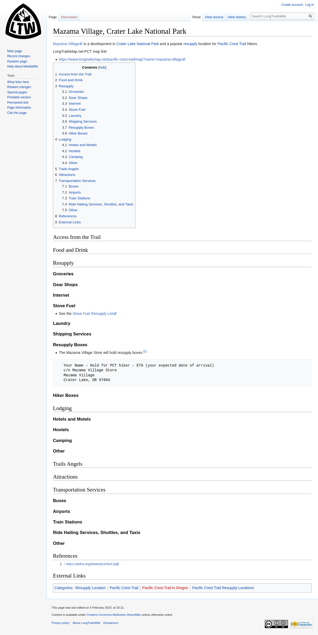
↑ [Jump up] (64, 564)
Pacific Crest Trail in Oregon (165, 588)
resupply (190, 44)
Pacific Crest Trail (231, 44)
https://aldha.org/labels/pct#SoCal (91, 564)
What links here (18, 82)
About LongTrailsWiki (86, 622)
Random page (17, 61)
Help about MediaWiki (22, 66)
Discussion (69, 17)
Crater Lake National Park (137, 44)
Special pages (17, 92)
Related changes (19, 87)
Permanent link (17, 102)
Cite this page (16, 113)
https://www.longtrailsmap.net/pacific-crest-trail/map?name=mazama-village (120, 59)
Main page (14, 51)
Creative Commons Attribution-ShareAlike (113, 614)
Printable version (19, 97)
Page (53, 17)
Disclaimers (111, 622)
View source (214, 17)
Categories (63, 588)
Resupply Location (90, 588)
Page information (19, 107)
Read (196, 17)
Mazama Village (66, 44)
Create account (292, 5)
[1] (144, 351)
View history (237, 17)
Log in (309, 5)
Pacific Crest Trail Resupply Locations (223, 588)
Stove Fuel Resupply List (93, 313)
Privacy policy (61, 622)
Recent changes (18, 56)
